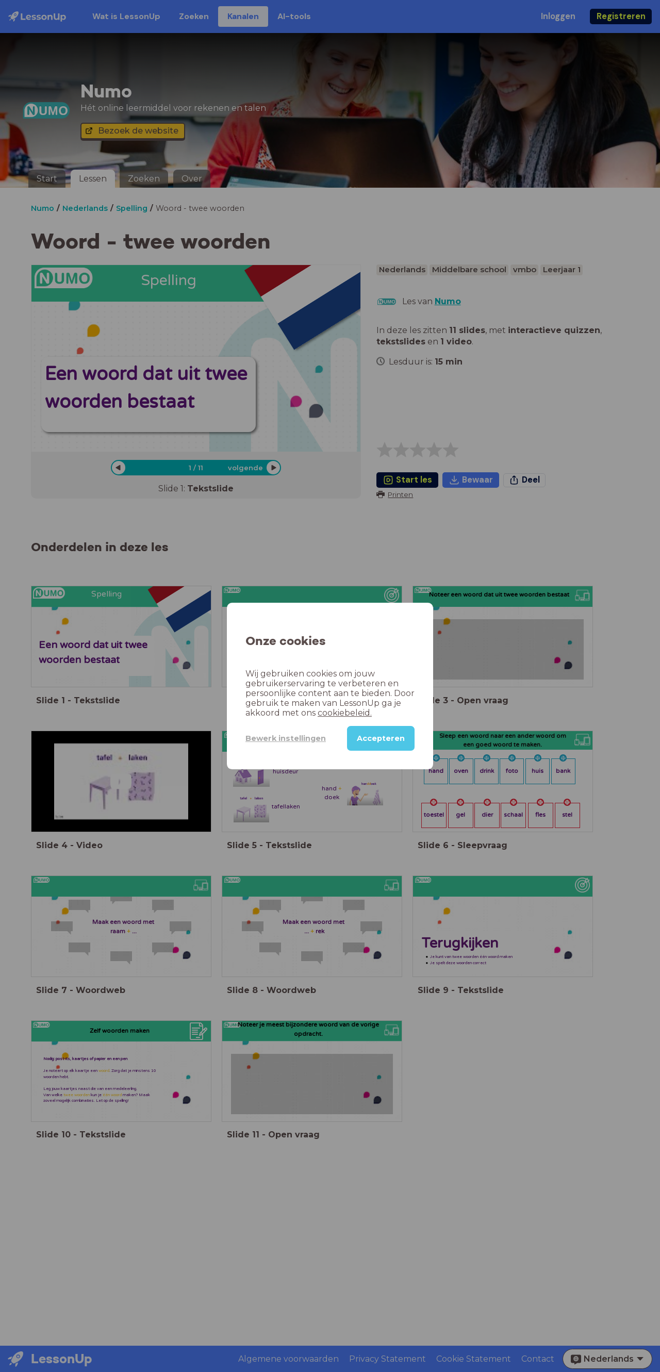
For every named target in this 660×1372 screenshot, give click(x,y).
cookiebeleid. (345, 713)
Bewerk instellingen (285, 738)
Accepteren (381, 738)
